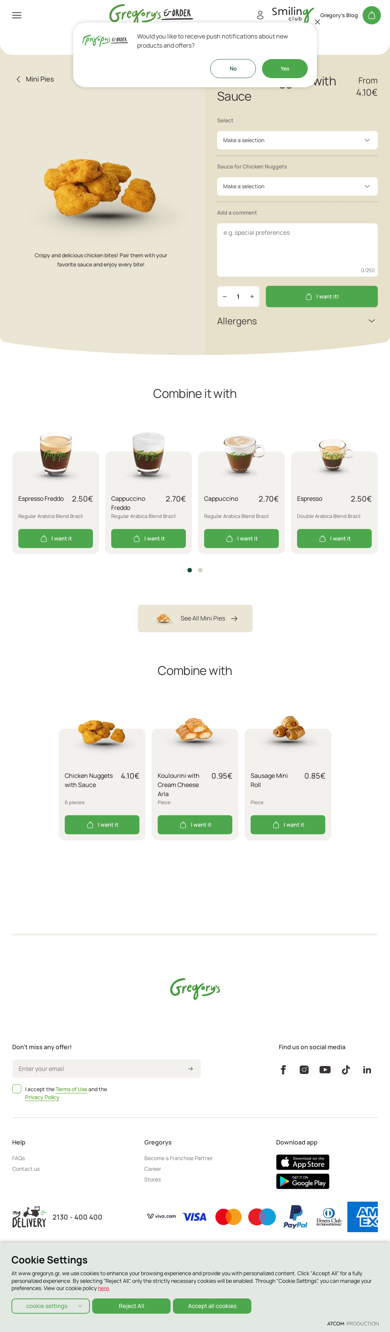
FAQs (18, 1158)
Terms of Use (71, 1089)
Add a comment (237, 212)
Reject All (133, 1305)
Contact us (26, 1168)
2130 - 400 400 (77, 1217)
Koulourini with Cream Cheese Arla (179, 784)
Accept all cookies (215, 1305)
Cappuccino (221, 498)
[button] (189, 570)
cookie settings (47, 1305)
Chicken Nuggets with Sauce (89, 780)
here (103, 1287)
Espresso (309, 498)
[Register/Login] (260, 15)
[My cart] (372, 15)
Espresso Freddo (41, 498)
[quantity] (238, 296)
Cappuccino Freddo (128, 503)
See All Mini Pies (195, 618)
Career (152, 1168)
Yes (285, 68)
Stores (152, 1179)
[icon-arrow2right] (190, 1069)
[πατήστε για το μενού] (16, 15)
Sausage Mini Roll (269, 780)
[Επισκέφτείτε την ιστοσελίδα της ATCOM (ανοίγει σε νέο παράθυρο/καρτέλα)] (353, 1323)
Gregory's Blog (339, 15)
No (233, 68)
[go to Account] (293, 15)
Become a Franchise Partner (178, 1158)
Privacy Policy (42, 1097)
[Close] (317, 21)
